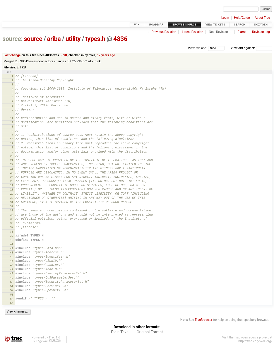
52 (11, 290)
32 (11, 206)
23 (11, 168)
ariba (54, 38)
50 (11, 282)
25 (11, 176)
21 (11, 160)
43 (11, 252)
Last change (12, 55)
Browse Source (184, 24)
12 (11, 122)
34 (11, 214)
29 (11, 193)
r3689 (81, 61)
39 (11, 235)
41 (11, 244)
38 (11, 231)
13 (11, 126)
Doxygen (261, 24)
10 (11, 114)
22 (11, 164)
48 (11, 273)
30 (11, 197)
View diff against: (251, 48)
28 (11, 189)
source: (12, 38)
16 (11, 139)
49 (11, 277)
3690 (63, 55)
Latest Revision (192, 32)
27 (11, 185)
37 (11, 227)
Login (225, 18)
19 (11, 151)
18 (11, 147)
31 (11, 202)
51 (11, 286)
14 (11, 130)
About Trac (262, 18)
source (33, 38)
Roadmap (156, 24)
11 (11, 118)
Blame (242, 32)
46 (11, 265)
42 (11, 248)
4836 (120, 38)
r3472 (71, 61)
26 (11, 181)
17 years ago (106, 55)
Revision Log (261, 32)
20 (11, 156)
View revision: (197, 48)
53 (11, 294)
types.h (95, 38)
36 (11, 223)
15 (11, 134)
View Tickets (215, 24)
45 (11, 260)
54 (11, 298)
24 (11, 172)
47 (11, 269)
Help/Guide (242, 18)
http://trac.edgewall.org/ (255, 341)
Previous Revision (164, 32)
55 (11, 302)
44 (11, 256)
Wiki (137, 24)
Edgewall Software (49, 341)
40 (11, 239)
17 (11, 143)
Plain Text (119, 332)
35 (11, 219)
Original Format (150, 332)
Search (239, 24)
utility (72, 38)
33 (11, 210)
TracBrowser (203, 320)
